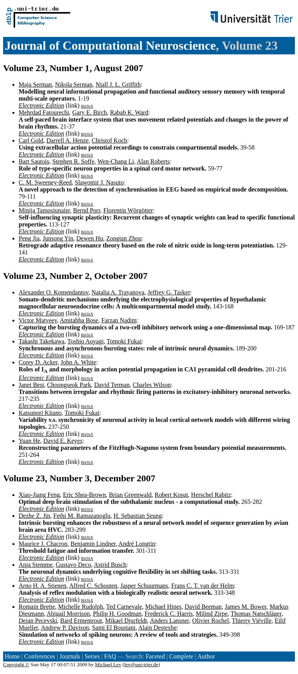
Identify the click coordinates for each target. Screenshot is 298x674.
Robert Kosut (171, 494)
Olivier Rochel (210, 620)
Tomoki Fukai (124, 341)
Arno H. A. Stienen (42, 585)
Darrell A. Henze (68, 140)
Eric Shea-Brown (84, 494)
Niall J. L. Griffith (118, 84)
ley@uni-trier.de (141, 664)
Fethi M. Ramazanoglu (81, 515)
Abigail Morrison (68, 613)
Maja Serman (35, 84)
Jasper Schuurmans (144, 585)
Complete (181, 656)
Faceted (155, 656)
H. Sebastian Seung (137, 515)
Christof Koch (109, 140)
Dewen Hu (89, 238)
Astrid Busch (110, 564)
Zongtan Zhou (124, 238)
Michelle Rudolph (80, 606)
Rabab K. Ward (129, 112)
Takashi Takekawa (41, 341)
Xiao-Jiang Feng (39, 494)
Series (92, 656)
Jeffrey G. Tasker (168, 292)
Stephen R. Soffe (73, 161)
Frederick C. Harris (168, 613)
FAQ (110, 656)
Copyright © (16, 664)
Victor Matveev (38, 320)
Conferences (39, 656)
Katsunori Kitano (40, 412)
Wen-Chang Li (115, 161)
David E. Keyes (63, 440)
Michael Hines (163, 606)
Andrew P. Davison (65, 627)
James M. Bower (245, 606)
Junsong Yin (58, 238)
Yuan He (29, 440)
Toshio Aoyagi (86, 341)
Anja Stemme (36, 564)
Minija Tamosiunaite (44, 210)
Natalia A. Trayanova (118, 292)
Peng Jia (29, 238)
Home (12, 656)
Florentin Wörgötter (128, 210)
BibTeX (87, 106)
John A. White (78, 362)
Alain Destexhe (157, 627)
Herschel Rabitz (211, 494)
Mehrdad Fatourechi (44, 112)
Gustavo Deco (73, 564)
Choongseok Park (69, 384)
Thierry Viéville (252, 620)
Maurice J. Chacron (43, 543)
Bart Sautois (34, 161)
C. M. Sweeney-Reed (45, 182)
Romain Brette (37, 606)
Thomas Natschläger (255, 613)
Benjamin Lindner (93, 543)
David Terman (112, 384)
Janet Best (31, 384)
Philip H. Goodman (117, 613)
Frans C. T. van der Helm (202, 585)
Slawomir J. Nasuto (99, 182)
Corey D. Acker (38, 362)
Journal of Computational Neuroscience (110, 45)
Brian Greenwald (130, 494)
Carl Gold (31, 140)
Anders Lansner (169, 620)
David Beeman (203, 606)
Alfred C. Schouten (93, 585)
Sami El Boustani (113, 627)
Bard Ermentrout (81, 620)
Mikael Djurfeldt (126, 620)
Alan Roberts (153, 161)
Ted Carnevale (124, 606)
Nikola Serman (73, 84)
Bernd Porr (86, 210)
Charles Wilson (152, 384)
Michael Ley (108, 664)
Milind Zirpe (211, 613)
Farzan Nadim (119, 320)
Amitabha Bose (79, 320)
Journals (69, 656)
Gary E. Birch (89, 112)
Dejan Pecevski (38, 620)
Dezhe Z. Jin (34, 515)
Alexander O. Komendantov (53, 292)
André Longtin (136, 543)
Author (206, 656)
